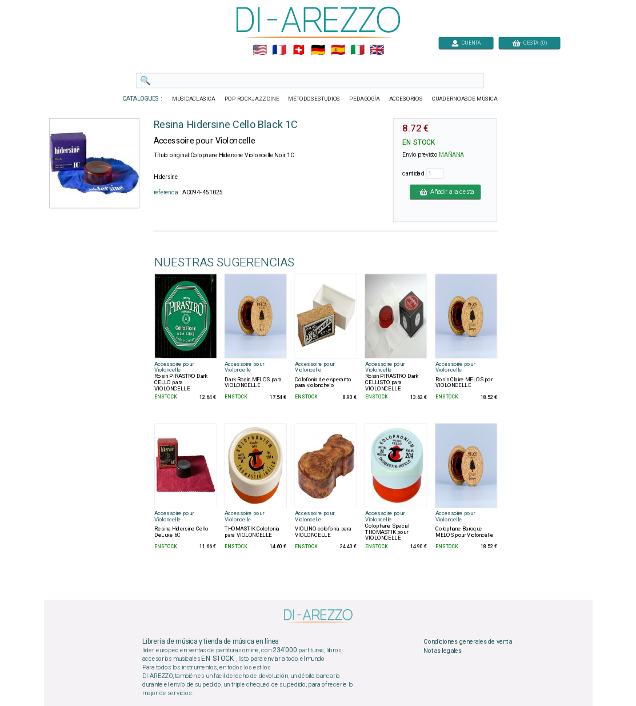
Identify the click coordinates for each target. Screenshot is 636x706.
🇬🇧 (377, 50)
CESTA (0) (529, 42)
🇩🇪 (318, 50)
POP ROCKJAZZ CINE (251, 99)
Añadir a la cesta (445, 191)
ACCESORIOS (405, 99)
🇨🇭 (298, 50)
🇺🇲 (259, 50)
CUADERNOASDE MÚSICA (464, 99)
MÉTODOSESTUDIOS (314, 99)
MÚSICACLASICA (193, 99)
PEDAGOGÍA (364, 99)
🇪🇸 (337, 50)
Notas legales (442, 650)
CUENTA (466, 42)
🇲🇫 (279, 50)
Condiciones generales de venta (467, 642)
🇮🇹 (357, 50)
